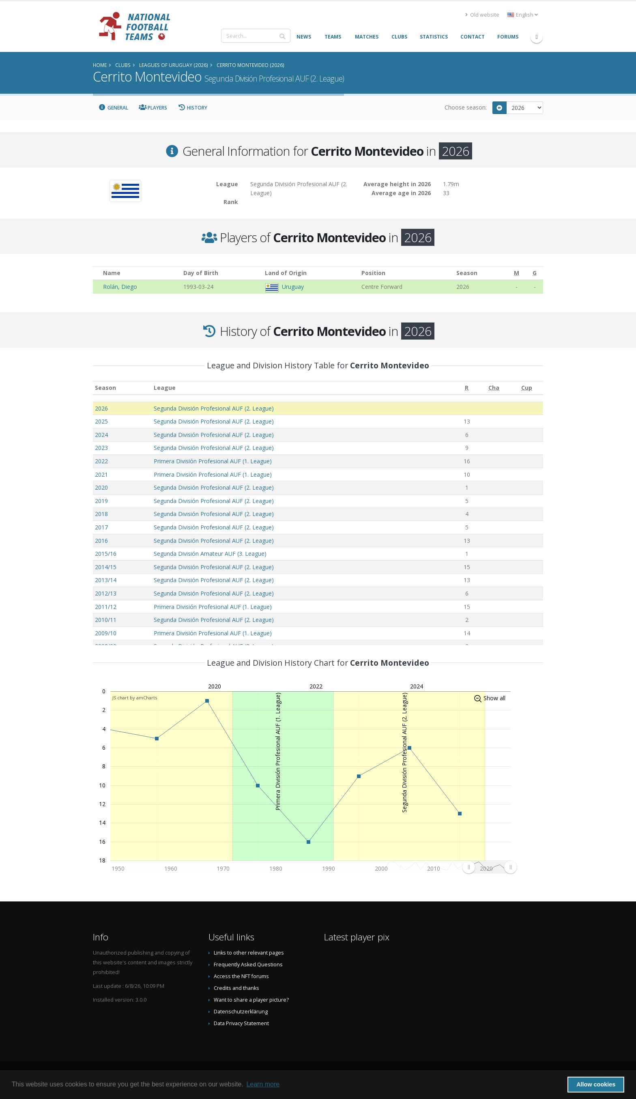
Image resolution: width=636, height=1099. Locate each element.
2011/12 (105, 607)
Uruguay (293, 286)
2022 (101, 461)
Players (153, 107)
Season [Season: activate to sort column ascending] (105, 387)
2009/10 (105, 633)
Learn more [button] (262, 1084)
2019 (101, 501)
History (192, 107)
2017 (101, 527)
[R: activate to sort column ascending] (467, 388)
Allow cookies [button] (595, 1084)
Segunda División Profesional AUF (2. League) (214, 408)
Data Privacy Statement (241, 1023)
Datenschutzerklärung (241, 1011)
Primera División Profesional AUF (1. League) (213, 461)
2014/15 (105, 567)
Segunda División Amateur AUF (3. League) (210, 553)
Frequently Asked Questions (248, 964)
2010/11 (105, 620)
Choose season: (466, 107)
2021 (101, 474)
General (113, 107)
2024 (101, 435)
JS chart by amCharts (134, 698)
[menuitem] (489, 867)
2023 (101, 448)
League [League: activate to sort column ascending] (165, 387)
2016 (101, 540)
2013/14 (105, 580)
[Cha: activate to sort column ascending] (493, 388)
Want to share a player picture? (251, 999)
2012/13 (105, 593)
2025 (101, 421)
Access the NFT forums (241, 976)
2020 (101, 487)
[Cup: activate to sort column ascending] (526, 388)
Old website (482, 14)
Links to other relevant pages (249, 952)
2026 (101, 408)
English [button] (522, 14)
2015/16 (105, 553)
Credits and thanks (236, 988)
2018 (101, 514)
